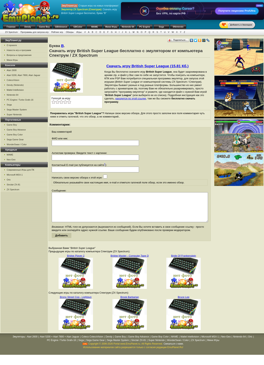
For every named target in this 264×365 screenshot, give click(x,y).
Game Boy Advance (16, 129)
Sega (161, 27)
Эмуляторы (19, 342)
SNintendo (178, 27)
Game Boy (44, 27)
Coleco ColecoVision (92, 342)
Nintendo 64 (128, 27)
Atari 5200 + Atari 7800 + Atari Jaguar (59, 342)
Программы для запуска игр (34, 32)
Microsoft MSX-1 (15, 175)
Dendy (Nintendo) (15, 85)
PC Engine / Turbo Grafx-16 (20, 100)
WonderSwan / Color (17, 144)
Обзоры (70, 32)
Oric (9, 179)
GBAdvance (61, 27)
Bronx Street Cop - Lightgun (76, 302)
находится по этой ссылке (130, 98)
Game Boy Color (15, 134)
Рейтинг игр (57, 32)
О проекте (12, 45)
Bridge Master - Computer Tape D (129, 261)
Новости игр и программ (19, 50)
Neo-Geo (11, 159)
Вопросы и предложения (19, 55)
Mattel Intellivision (15, 90)
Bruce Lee (183, 302)
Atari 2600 (12, 70)
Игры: (79, 32)
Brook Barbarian (130, 302)
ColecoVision (13, 80)
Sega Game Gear (15, 139)
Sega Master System (17, 109)
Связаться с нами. (174, 349)
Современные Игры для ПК (20, 170)
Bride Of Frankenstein (183, 261)
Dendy (27, 27)
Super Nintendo (14, 114)
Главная (11, 27)
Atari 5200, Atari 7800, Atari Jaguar (23, 75)
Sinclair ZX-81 (13, 184)
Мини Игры (111, 27)
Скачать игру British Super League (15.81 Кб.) (147, 66)
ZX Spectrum (11, 32)
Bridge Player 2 (76, 261)
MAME (94, 27)
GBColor (77, 27)
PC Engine (144, 27)
